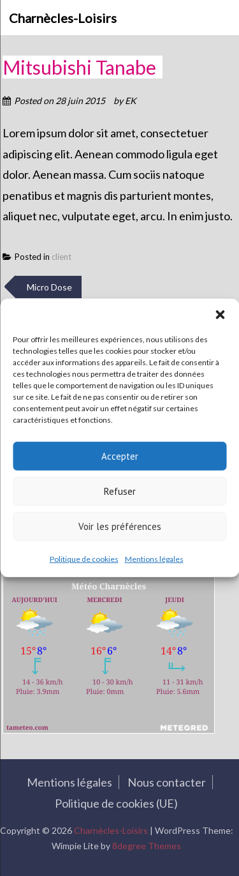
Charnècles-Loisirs (63, 18)
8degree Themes (144, 845)
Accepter (119, 455)
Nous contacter (163, 782)
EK (130, 100)
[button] (220, 314)
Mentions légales (154, 559)
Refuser (120, 491)
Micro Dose (48, 287)
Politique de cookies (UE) (113, 803)
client (61, 257)
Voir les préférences (119, 526)
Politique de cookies (84, 559)
